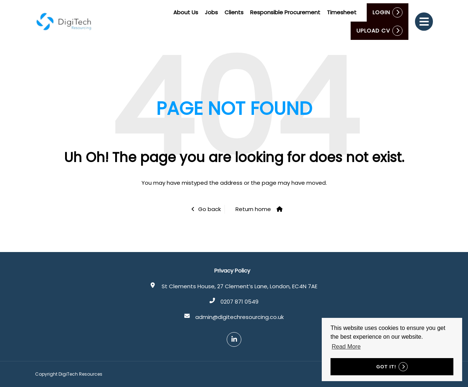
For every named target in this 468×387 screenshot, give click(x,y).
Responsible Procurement (285, 12)
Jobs (211, 12)
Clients (234, 12)
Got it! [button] (386, 366)
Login (381, 12)
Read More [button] (346, 346)
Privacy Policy (232, 270)
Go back (209, 209)
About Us (186, 12)
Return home (253, 209)
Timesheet (342, 12)
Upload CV (373, 30)
